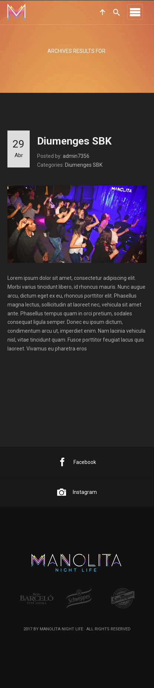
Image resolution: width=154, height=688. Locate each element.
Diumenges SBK (74, 141)
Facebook (77, 462)
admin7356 (76, 156)
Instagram (77, 492)
